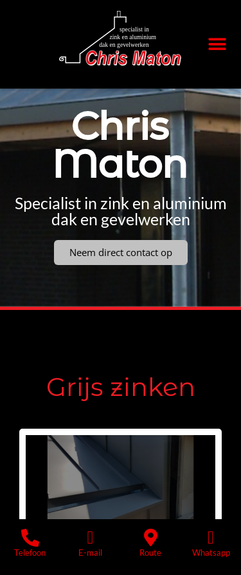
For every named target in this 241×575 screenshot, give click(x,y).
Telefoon (30, 552)
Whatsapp (211, 552)
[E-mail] (91, 538)
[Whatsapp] (211, 538)
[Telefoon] (30, 538)
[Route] (150, 538)
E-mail (90, 552)
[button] (216, 44)
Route (150, 552)
